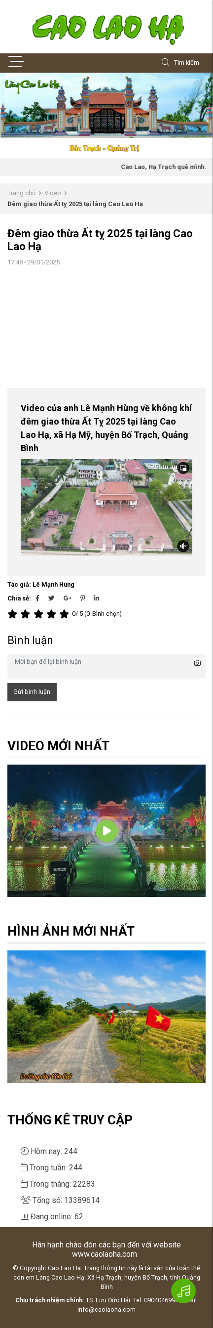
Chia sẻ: (19, 598)
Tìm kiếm (180, 63)
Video (52, 193)
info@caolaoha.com (106, 1309)
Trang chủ (21, 193)
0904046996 (161, 1300)
